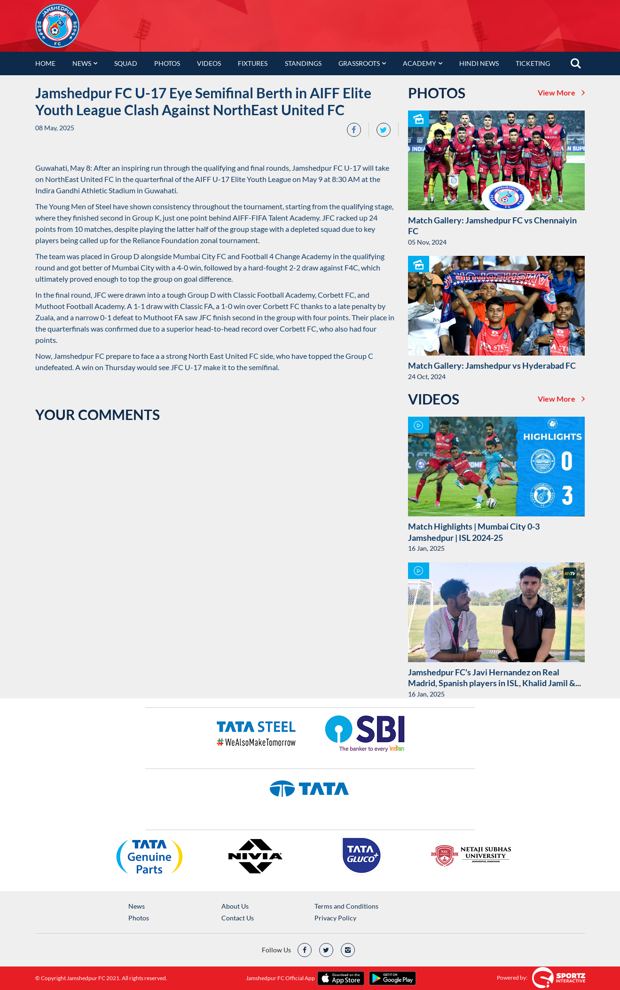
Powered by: (512, 977)
